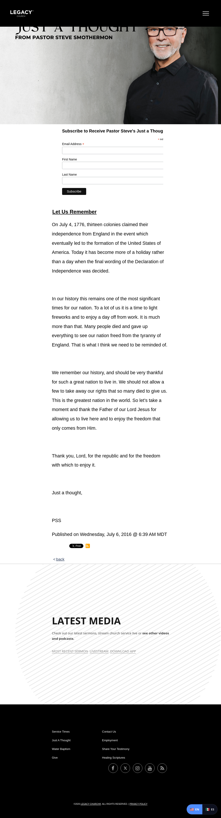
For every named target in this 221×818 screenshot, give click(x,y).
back (60, 559)
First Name (69, 159)
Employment (110, 740)
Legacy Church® (91, 804)
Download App (123, 651)
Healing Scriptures (113, 757)
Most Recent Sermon (70, 651)
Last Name (69, 174)
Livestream (99, 651)
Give (55, 757)
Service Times (61, 731)
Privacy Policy (138, 804)
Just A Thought (61, 740)
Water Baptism (61, 749)
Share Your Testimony (115, 749)
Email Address (73, 144)
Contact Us (109, 731)
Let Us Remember (74, 212)
